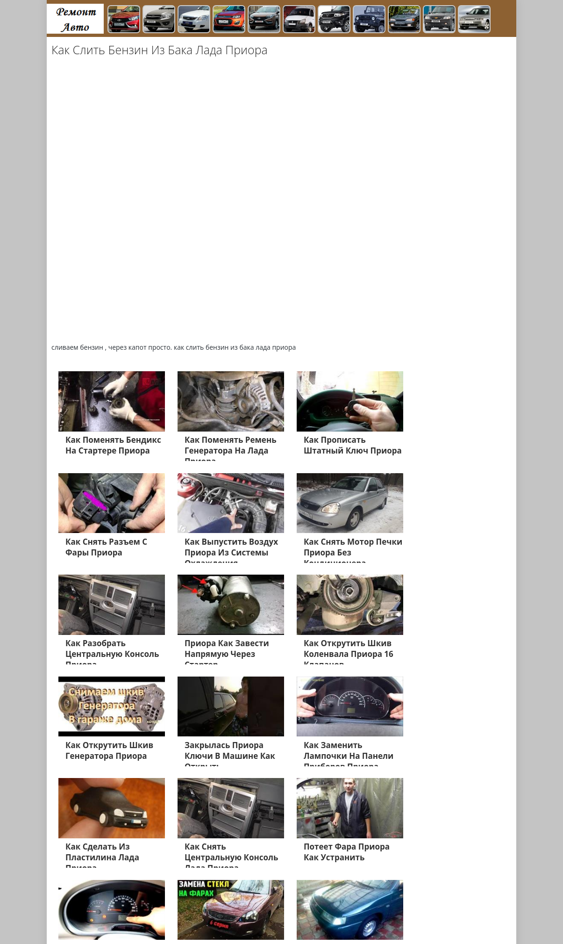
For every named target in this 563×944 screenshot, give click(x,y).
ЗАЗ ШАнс (399, 898)
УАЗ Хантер (359, 898)
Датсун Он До (369, 910)
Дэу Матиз (278, 910)
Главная (118, 921)
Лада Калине (215, 898)
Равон (407, 910)
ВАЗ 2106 (163, 910)
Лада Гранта (120, 898)
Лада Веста (76, 898)
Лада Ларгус (78, 921)
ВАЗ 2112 (128, 910)
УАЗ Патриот (314, 898)
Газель (253, 898)
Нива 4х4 (437, 910)
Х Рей (279, 898)
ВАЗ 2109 (198, 910)
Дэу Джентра (321, 910)
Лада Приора (168, 898)
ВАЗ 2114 (436, 898)
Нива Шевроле (83, 910)
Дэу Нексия (237, 910)
